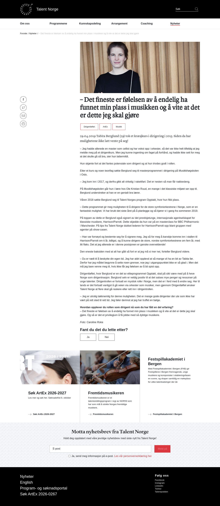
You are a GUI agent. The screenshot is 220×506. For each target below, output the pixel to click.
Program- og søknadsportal (43, 488)
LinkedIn (159, 486)
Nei (107, 337)
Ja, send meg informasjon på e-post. (93, 456)
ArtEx (105, 127)
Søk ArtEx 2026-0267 (38, 494)
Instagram (160, 483)
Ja (88, 337)
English (26, 482)
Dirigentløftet (89, 127)
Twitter (158, 489)
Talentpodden (161, 492)
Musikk (119, 127)
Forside (23, 33)
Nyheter (33, 33)
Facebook (160, 480)
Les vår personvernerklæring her (133, 456)
